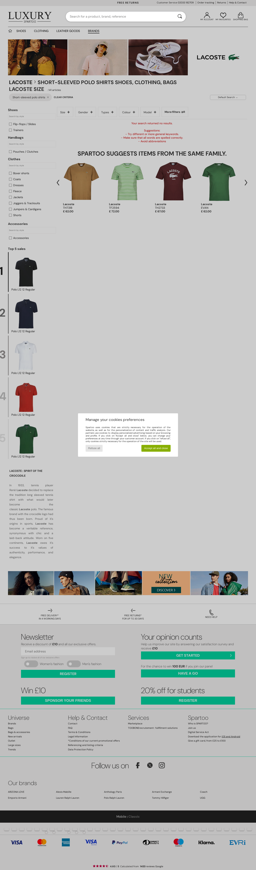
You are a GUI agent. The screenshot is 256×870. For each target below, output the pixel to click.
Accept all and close (156, 448)
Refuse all (94, 448)
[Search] (180, 17)
